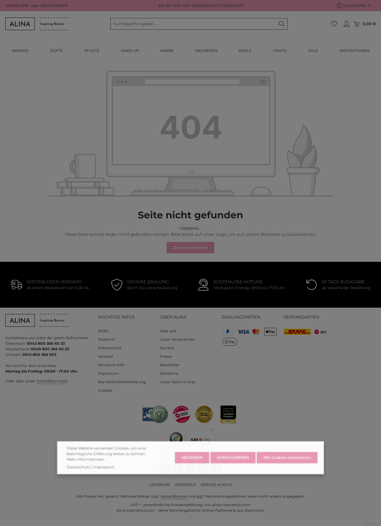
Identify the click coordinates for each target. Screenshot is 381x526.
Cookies (105, 390)
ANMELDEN (17, 5)
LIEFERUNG (160, 484)
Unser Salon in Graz (178, 381)
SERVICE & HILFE (216, 484)
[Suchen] (282, 24)
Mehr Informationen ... (87, 466)
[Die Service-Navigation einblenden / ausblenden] (354, 6)
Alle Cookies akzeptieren (287, 464)
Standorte (169, 373)
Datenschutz (109, 348)
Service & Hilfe (111, 365)
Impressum (108, 373)
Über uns (168, 331)
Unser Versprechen (177, 339)
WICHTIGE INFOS (116, 317)
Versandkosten (174, 496)
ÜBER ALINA (173, 317)
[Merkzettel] (334, 24)
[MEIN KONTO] (346, 24)
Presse (166, 356)
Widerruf (106, 339)
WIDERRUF (185, 484)
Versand (105, 356)
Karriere (167, 348)
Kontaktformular (52, 381)
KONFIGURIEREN (233, 464)
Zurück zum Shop (190, 247)
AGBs (103, 331)
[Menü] (212, 431)
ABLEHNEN (192, 464)
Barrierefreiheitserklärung (122, 381)
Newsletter (170, 365)
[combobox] (193, 24)
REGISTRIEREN (54, 5)
